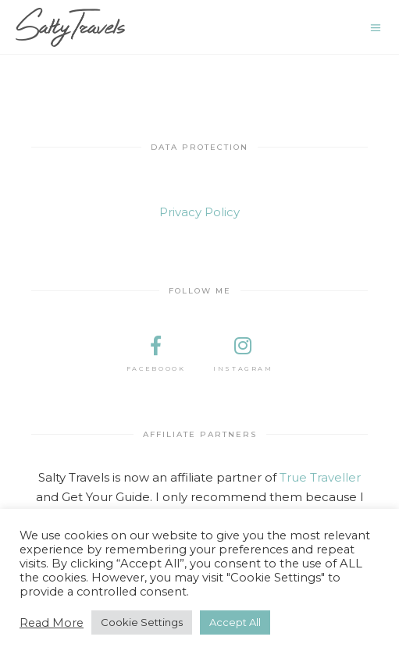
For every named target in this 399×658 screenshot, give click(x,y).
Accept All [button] (235, 622)
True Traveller (320, 477)
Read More (52, 623)
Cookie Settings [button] (142, 622)
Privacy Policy (199, 212)
